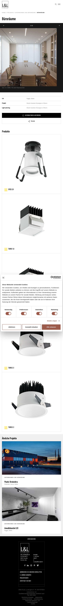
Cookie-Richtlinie (27, 599)
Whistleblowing (38, 599)
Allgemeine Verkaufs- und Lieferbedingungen (32, 601)
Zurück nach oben (31, 539)
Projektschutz (24, 578)
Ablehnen (11, 327)
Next (59, 25)
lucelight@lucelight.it (38, 561)
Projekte (10, 12)
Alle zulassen (51, 327)
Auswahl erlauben (31, 327)
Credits (33, 604)
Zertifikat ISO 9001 (25, 581)
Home (3, 12)
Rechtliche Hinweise (27, 597)
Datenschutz (38, 597)
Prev (4, 25)
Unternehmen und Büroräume (25, 12)
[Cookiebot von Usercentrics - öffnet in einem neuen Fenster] (52, 277)
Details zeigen (52, 321)
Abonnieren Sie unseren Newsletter (31, 572)
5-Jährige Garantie (25, 575)
